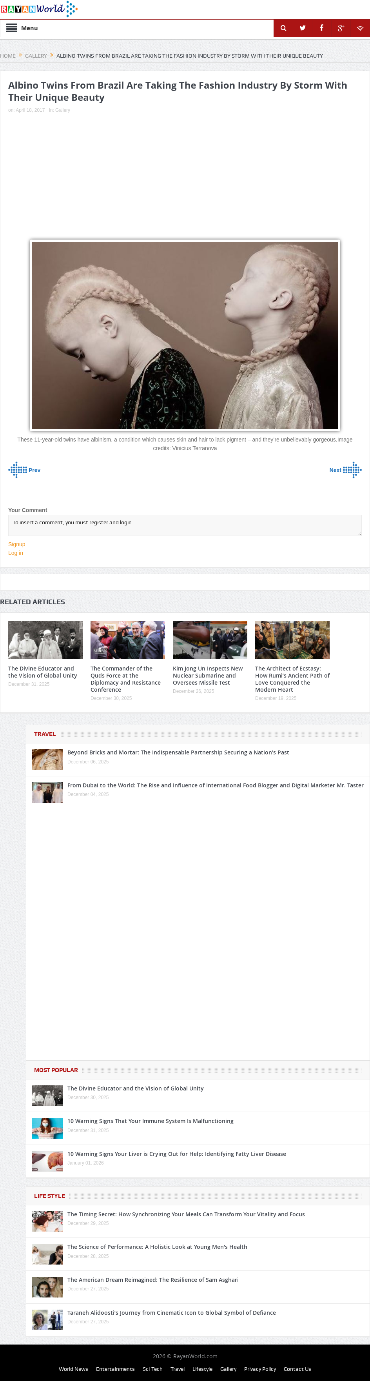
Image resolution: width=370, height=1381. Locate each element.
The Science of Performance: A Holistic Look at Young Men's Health (157, 1246)
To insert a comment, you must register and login (185, 525)
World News (73, 1369)
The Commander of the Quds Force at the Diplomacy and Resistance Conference (126, 679)
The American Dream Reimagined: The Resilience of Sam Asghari (153, 1279)
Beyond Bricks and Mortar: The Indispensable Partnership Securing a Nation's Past (178, 752)
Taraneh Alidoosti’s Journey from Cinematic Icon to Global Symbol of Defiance (171, 1312)
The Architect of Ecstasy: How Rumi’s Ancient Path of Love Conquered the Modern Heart (292, 679)
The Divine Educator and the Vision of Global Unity (42, 672)
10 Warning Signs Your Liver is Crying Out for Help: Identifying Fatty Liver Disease (176, 1153)
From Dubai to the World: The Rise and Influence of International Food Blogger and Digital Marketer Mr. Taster (215, 785)
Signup (16, 544)
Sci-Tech (153, 1369)
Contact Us (297, 1369)
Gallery (62, 110)
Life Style (49, 1195)
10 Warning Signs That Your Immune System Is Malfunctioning (150, 1121)
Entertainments (115, 1369)
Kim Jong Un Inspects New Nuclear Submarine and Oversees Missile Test (208, 675)
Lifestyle (202, 1369)
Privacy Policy (260, 1369)
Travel (45, 734)
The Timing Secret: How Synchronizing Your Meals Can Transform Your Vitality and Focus (186, 1214)
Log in (15, 553)
